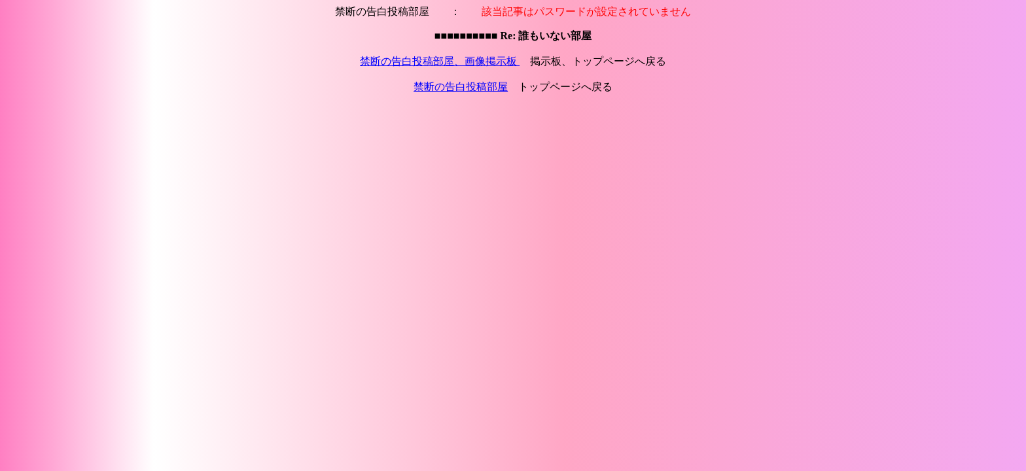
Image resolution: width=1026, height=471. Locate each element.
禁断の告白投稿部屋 (461, 86)
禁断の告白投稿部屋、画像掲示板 (440, 61)
